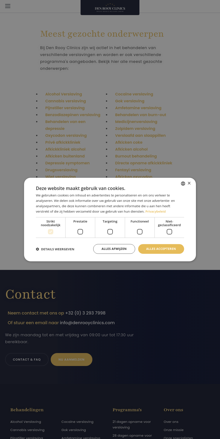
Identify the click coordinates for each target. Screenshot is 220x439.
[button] (55, 249)
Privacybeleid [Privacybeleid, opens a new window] (155, 211)
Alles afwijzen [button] (114, 249)
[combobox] (183, 183)
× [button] (189, 183)
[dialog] (110, 219)
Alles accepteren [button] (161, 249)
